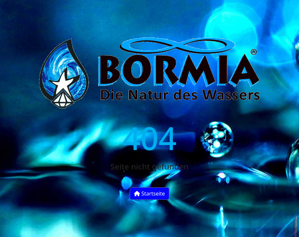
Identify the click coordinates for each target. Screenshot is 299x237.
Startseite (149, 193)
